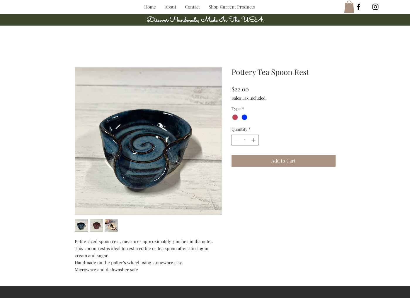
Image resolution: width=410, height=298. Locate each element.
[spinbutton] (245, 140)
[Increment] (254, 140)
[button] (349, 7)
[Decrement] (236, 140)
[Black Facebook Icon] (358, 7)
